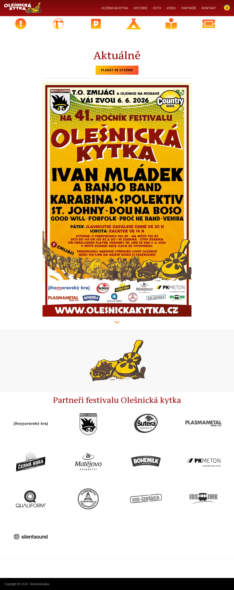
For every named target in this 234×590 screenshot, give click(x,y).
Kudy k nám (58, 37)
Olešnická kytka (114, 8)
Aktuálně (20, 37)
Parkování (96, 37)
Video (171, 8)
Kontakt (209, 8)
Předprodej (209, 37)
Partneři (188, 8)
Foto (157, 8)
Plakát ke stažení (117, 70)
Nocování (133, 37)
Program (171, 37)
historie (140, 8)
